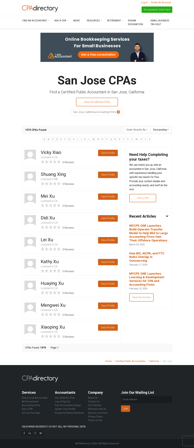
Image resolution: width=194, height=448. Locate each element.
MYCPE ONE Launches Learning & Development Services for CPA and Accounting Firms (147, 289)
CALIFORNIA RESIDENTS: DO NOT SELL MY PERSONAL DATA (54, 426)
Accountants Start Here (157, 9)
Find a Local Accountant (34, 397)
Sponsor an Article (98, 413)
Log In (144, 2)
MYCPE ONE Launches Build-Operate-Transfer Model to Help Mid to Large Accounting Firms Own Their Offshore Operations (146, 241)
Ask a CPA (60, 20)
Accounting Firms (31, 405)
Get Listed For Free (65, 397)
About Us (93, 397)
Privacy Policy (95, 416)
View (108, 153)
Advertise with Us (97, 409)
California (154, 361)
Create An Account (161, 2)
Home (108, 361)
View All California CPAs (97, 102)
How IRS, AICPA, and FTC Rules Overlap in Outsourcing (147, 267)
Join (125, 408)
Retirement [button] (114, 20)
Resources (93, 20)
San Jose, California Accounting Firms (97, 112)
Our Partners (94, 405)
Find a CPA (143, 203)
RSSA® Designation (135, 22)
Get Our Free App (31, 413)
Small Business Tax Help (159, 22)
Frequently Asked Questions (69, 413)
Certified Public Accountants (130, 361)
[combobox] (137, 130)
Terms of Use (95, 420)
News (76, 20)
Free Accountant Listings (68, 405)
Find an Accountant (34, 20)
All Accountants (30, 401)
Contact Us (94, 401)
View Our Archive (141, 308)
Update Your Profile (65, 409)
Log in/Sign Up (62, 401)
